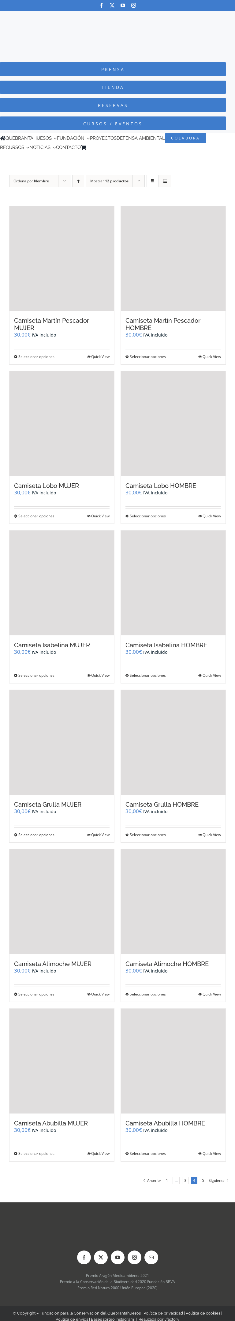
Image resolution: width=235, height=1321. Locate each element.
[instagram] (133, 5)
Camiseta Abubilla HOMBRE (165, 1123)
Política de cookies (203, 1313)
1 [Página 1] (167, 1180)
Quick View (100, 356)
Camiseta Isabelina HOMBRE (166, 645)
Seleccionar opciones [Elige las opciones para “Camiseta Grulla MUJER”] (36, 834)
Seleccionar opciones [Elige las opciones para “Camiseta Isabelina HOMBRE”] (148, 675)
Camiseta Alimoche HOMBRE (167, 964)
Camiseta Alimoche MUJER (52, 964)
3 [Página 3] (185, 1180)
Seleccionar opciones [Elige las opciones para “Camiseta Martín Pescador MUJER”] (36, 356)
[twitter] (112, 5)
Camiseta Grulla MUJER (47, 804)
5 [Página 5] (203, 1180)
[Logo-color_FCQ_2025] (117, 16)
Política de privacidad (163, 1313)
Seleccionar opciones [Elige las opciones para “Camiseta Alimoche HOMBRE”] (148, 994)
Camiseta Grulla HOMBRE (162, 804)
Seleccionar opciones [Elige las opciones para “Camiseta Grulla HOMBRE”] (148, 834)
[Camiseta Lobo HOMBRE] (173, 423)
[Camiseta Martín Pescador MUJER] (61, 258)
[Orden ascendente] (78, 181)
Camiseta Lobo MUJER (46, 485)
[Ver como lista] (165, 181)
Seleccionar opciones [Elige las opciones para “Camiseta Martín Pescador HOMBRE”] (148, 356)
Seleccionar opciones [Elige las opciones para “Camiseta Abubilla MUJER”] (36, 1153)
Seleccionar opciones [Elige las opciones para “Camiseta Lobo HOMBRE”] (148, 516)
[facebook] (101, 5)
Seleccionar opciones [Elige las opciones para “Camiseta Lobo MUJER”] (36, 516)
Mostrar (109, 181)
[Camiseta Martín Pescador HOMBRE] (173, 258)
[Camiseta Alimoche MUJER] (61, 901)
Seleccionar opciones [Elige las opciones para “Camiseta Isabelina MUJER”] (36, 675)
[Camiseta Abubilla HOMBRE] (173, 1061)
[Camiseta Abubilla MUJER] (61, 1061)
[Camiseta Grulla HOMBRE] (173, 742)
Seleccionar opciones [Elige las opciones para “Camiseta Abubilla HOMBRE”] (148, 1153)
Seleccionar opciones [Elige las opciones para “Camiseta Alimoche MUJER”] (36, 994)
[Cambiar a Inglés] (97, 147)
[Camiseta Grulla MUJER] (61, 742)
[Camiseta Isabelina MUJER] (61, 583)
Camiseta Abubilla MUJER (51, 1123)
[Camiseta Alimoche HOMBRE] (173, 901)
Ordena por (31, 181)
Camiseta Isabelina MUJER (52, 645)
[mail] (151, 1257)
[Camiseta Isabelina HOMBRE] (173, 583)
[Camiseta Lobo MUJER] (61, 423)
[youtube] (123, 5)
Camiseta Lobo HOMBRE (160, 485)
